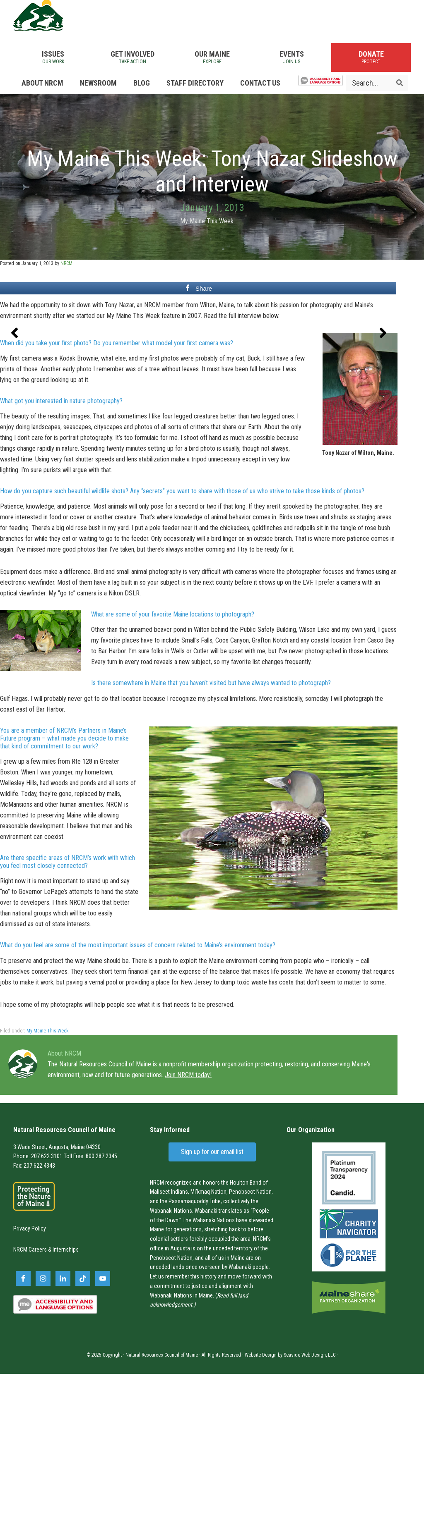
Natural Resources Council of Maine (58, 25)
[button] (14, 422)
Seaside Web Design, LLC (309, 1515)
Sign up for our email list (212, 1312)
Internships (66, 1410)
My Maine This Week (207, 240)
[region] (199, 422)
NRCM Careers (30, 1410)
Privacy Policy (29, 1389)
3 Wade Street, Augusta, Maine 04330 (57, 1307)
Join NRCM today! (188, 1235)
